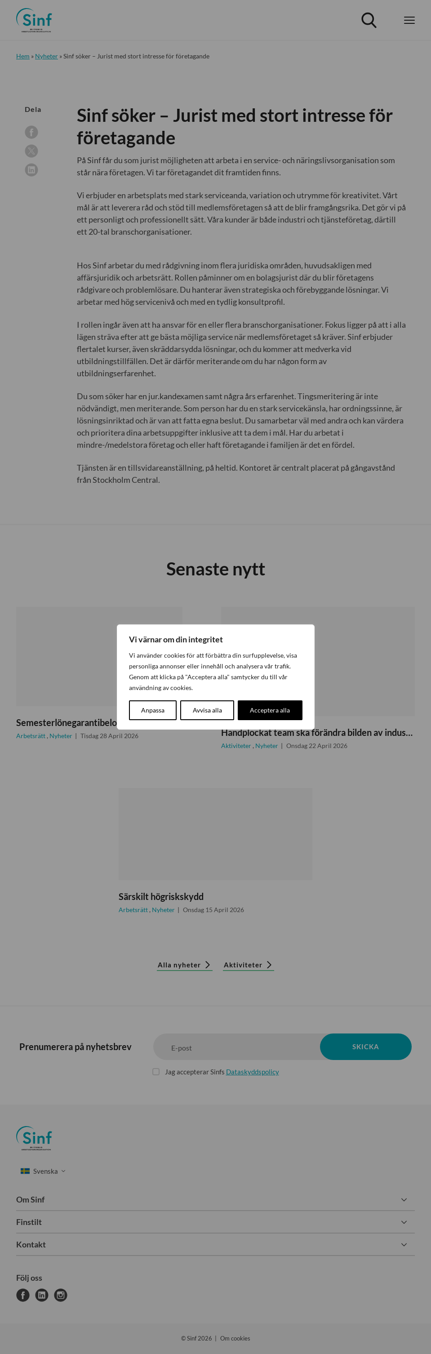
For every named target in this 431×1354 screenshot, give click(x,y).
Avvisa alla (207, 710)
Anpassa (152, 710)
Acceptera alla (270, 710)
